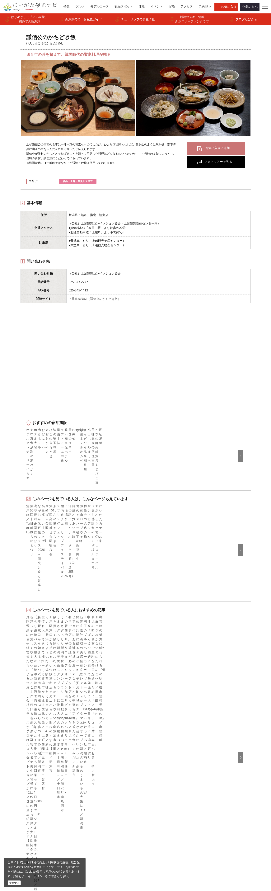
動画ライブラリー (87, 799)
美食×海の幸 (35, 626)
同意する (14, 883)
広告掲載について (87, 783)
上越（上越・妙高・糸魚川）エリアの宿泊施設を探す (64, 675)
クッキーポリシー (33, 876)
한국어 (210, 762)
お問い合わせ (215, 806)
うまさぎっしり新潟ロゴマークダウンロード (104, 822)
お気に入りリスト (22, 804)
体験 (13, 783)
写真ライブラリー (148, 854)
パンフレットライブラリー (93, 804)
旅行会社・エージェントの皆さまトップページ (104, 759)
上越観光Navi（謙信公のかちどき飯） (94, 299)
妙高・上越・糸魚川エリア (78, 181)
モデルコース (19, 773)
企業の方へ (250, 7)
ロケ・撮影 (144, 865)
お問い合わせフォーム (222, 865)
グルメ (14, 767)
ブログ (145, 773)
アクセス (16, 799)
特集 (13, 757)
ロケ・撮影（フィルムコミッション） (101, 830)
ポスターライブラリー (90, 809)
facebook (146, 757)
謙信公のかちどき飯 (62, 729)
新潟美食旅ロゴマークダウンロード (99, 814)
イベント (16, 788)
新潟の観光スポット (33, 729)
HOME (12, 729)
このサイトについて (89, 767)
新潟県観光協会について (92, 773)
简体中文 (212, 767)
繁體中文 (212, 773)
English (211, 757)
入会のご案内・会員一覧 (92, 778)
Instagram (147, 767)
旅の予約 (16, 793)
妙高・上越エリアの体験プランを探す (53, 650)
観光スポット (19, 778)
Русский (211, 778)
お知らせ (16, 809)
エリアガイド (19, 762)
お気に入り (228, 7)
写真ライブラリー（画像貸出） (96, 793)
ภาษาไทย (212, 783)
